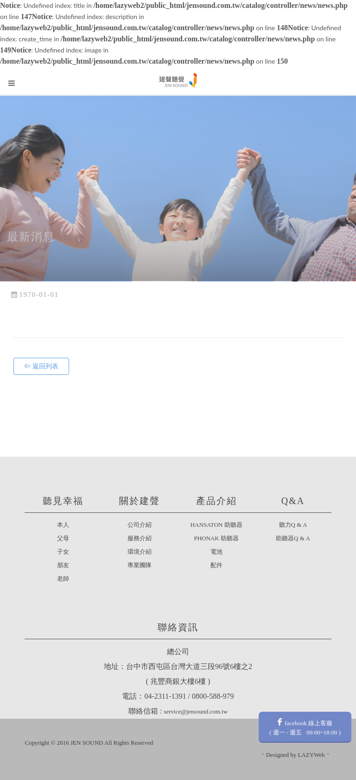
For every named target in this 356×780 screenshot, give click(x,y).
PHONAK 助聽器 (216, 538)
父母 (63, 538)
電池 (216, 551)
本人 (63, 524)
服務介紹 (139, 538)
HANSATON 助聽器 (216, 524)
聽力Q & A (293, 524)
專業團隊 (139, 565)
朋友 (63, 565)
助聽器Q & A (293, 538)
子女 (63, 551)
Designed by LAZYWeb (295, 754)
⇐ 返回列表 (41, 366)
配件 (216, 565)
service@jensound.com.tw (196, 711)
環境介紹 (139, 551)
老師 (63, 578)
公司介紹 (139, 524)
